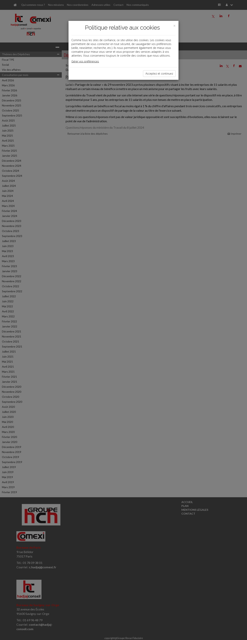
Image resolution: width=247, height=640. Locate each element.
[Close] (174, 26)
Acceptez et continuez (159, 73)
